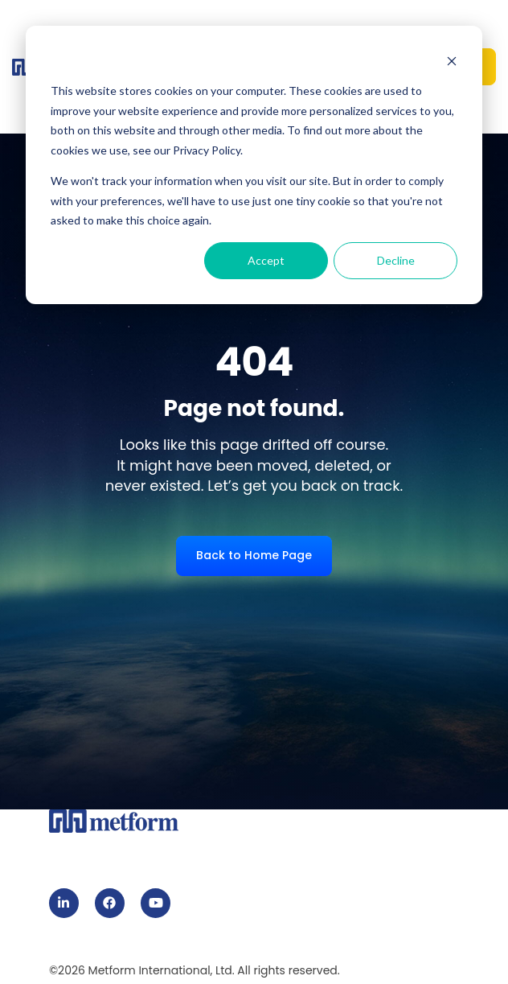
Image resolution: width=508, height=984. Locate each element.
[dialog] (254, 165)
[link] (64, 903)
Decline (396, 260)
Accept (266, 260)
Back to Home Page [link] (254, 555)
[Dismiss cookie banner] (451, 61)
